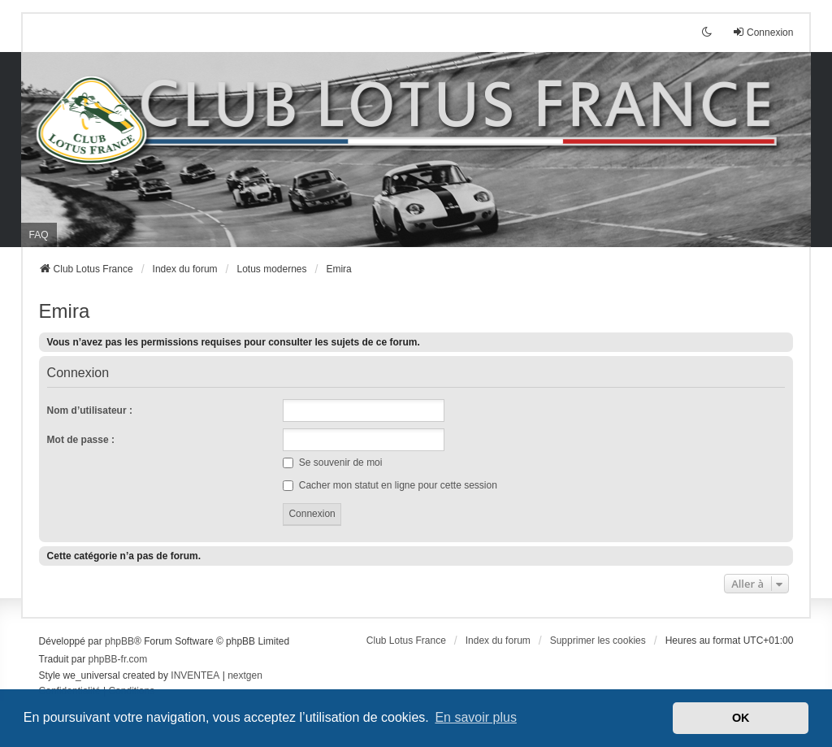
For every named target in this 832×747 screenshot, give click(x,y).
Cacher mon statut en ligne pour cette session (389, 485)
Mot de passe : (81, 439)
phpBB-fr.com (118, 659)
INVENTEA (195, 675)
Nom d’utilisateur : (89, 410)
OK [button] (741, 717)
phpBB (119, 641)
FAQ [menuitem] (39, 235)
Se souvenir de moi (332, 462)
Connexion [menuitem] (762, 32)
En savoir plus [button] (476, 717)
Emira (64, 311)
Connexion (78, 373)
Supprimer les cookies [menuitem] (598, 640)
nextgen (245, 675)
